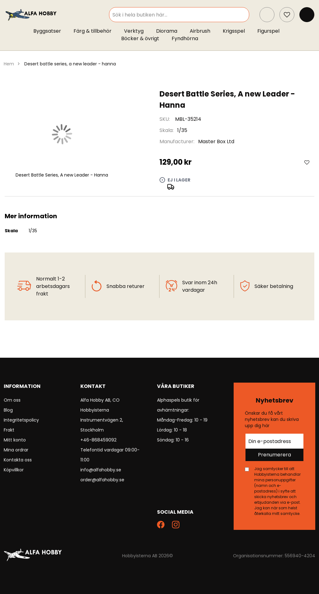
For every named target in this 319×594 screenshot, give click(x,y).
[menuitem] (50, 31)
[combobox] (184, 14)
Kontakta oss (18, 460)
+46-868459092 (98, 440)
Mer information (159, 204)
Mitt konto (15, 440)
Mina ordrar (16, 450)
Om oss (12, 400)
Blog (8, 410)
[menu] (159, 36)
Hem (9, 64)
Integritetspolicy (21, 420)
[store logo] (31, 14)
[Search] (247, 14)
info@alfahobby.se (100, 470)
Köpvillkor (14, 470)
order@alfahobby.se (102, 480)
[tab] (159, 204)
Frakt (9, 430)
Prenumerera (274, 454)
